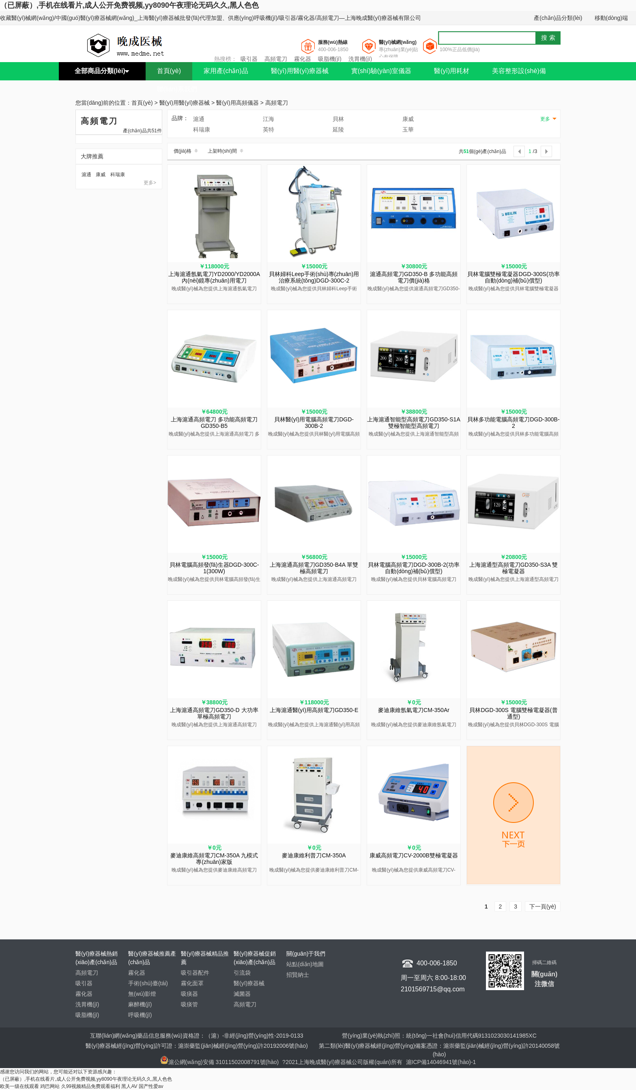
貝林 (338, 119)
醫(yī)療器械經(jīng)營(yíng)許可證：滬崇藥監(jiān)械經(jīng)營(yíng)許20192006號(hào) (197, 1046)
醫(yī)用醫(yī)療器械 (300, 70)
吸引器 (249, 59)
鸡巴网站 (50, 1086)
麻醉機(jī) (140, 1004)
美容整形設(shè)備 (519, 70)
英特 (268, 129)
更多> (150, 183)
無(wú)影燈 (142, 994)
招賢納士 (297, 974)
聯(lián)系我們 (177, 89)
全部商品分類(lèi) (100, 70)
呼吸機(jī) (140, 1015)
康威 (100, 174)
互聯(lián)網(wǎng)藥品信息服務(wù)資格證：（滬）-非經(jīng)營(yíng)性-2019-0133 (196, 1035)
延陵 (338, 129)
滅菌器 (242, 994)
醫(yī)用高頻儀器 (237, 103)
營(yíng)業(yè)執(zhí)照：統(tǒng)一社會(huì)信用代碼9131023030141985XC (439, 1035)
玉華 (408, 129)
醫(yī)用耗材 (451, 70)
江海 (268, 119)
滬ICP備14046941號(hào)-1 (441, 1062)
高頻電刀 (275, 59)
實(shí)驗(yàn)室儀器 (381, 70)
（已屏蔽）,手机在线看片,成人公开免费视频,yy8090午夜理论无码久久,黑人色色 (129, 5)
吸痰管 (189, 1004)
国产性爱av (151, 1086)
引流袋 (242, 972)
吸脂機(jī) (330, 59)
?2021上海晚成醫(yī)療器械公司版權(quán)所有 (343, 1062)
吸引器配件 (195, 972)
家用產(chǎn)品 (226, 70)
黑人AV (129, 1086)
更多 (545, 119)
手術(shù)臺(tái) (148, 983)
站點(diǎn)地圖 (305, 964)
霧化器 (302, 59)
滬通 (86, 174)
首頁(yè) (169, 70)
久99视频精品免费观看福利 (90, 1086)
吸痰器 (189, 994)
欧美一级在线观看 (19, 1086)
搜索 (549, 37)
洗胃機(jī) (360, 59)
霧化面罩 (192, 983)
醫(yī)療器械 (249, 983)
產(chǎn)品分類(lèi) (558, 18)
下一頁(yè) (542, 906)
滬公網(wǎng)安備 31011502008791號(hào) (219, 1062)
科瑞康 (117, 174)
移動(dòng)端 (611, 18)
